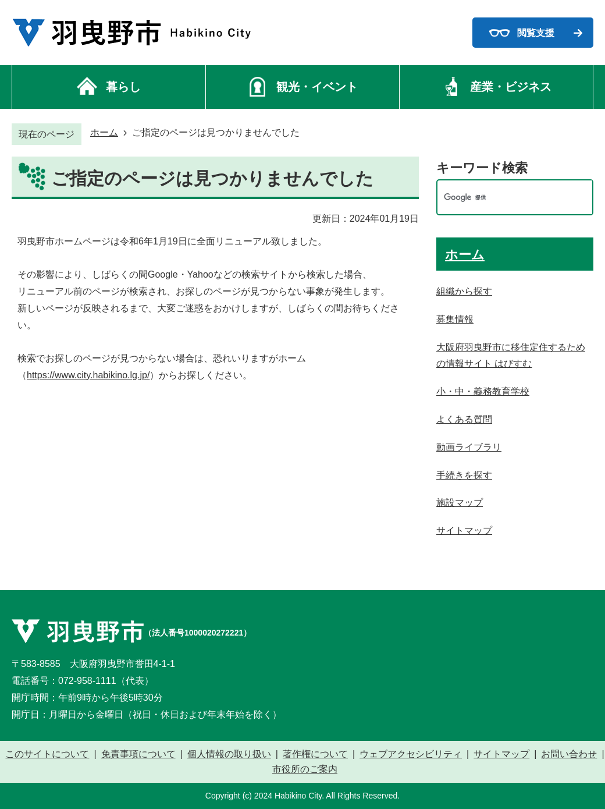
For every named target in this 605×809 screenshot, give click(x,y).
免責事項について (138, 754)
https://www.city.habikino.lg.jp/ (88, 375)
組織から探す (464, 291)
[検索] (502, 197)
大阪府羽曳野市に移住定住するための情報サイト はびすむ (510, 355)
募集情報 (455, 319)
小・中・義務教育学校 (482, 391)
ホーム (104, 132)
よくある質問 (464, 419)
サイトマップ (464, 530)
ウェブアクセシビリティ (411, 754)
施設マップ (459, 503)
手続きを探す (464, 475)
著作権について (315, 754)
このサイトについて (47, 754)
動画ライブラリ (468, 447)
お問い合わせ (569, 754)
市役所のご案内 (304, 769)
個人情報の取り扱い (229, 754)
